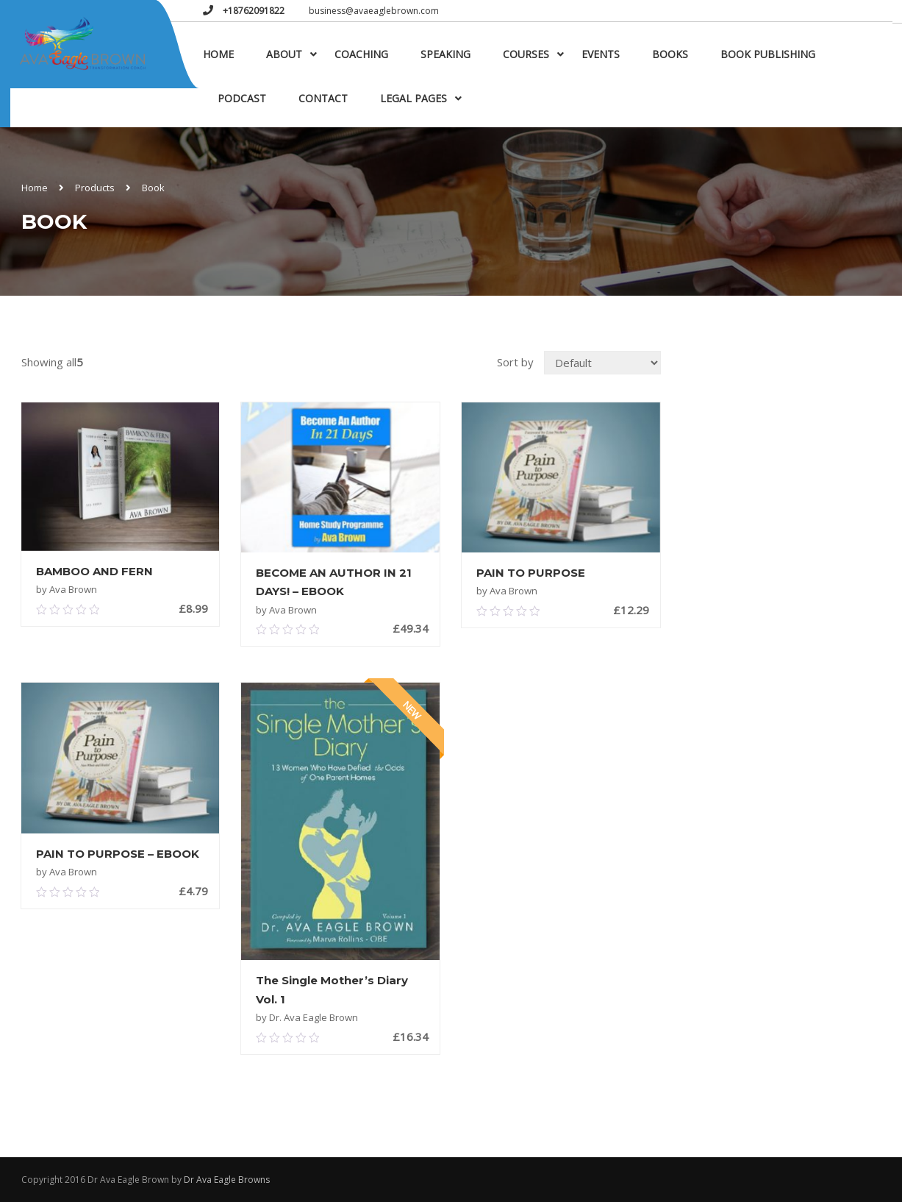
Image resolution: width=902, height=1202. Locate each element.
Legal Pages (413, 98)
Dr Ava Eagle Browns (227, 1179)
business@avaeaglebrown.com (374, 10)
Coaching (361, 54)
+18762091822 (252, 10)
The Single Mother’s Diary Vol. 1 (332, 989)
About (284, 54)
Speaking (445, 54)
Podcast (242, 98)
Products (95, 187)
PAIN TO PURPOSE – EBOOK (117, 854)
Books (670, 54)
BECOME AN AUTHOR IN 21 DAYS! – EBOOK (334, 582)
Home (218, 54)
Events (600, 54)
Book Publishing (767, 54)
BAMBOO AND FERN (94, 571)
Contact (323, 98)
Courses (526, 54)
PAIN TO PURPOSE (530, 573)
